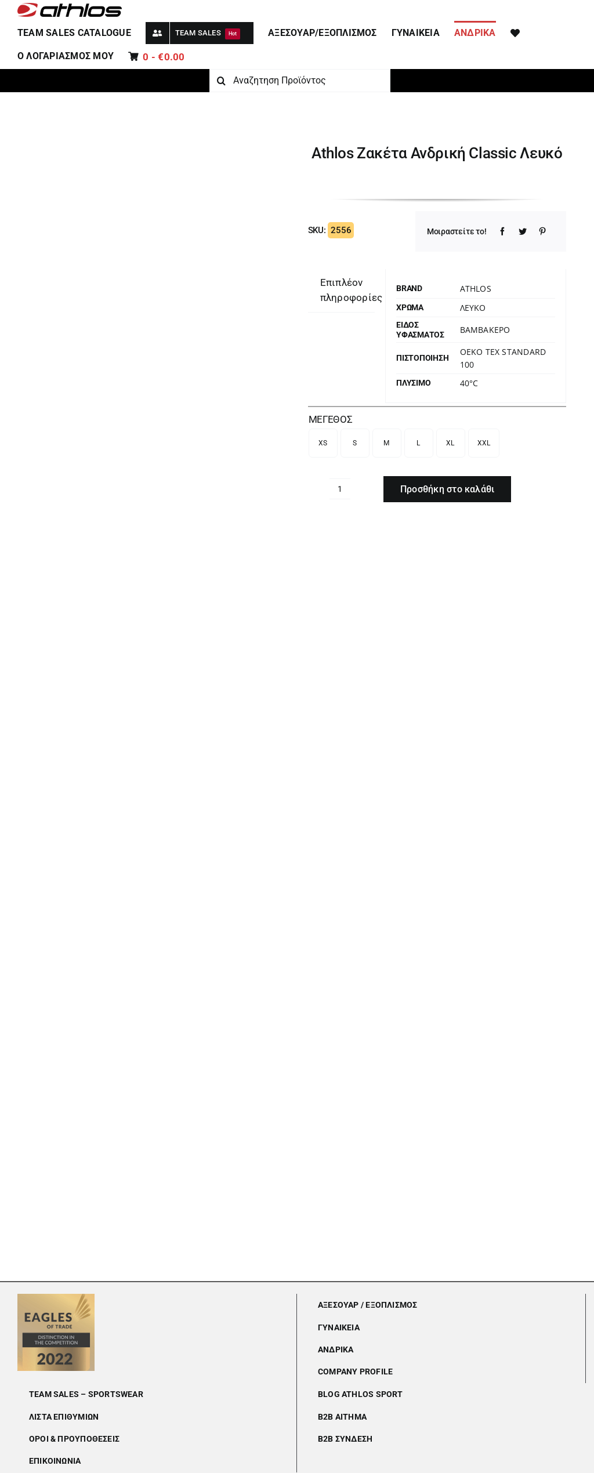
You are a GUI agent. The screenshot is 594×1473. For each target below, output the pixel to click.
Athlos (475, 288)
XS (323, 443)
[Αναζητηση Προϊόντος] (299, 80)
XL (450, 443)
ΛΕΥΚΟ (473, 307)
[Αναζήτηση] (221, 80)
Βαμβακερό (485, 329)
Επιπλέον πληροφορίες (351, 290)
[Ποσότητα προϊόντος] (339, 488)
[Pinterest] (542, 231)
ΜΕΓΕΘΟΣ (331, 419)
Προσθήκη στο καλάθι (447, 489)
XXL (484, 443)
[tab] (351, 290)
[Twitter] (523, 231)
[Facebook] (502, 231)
